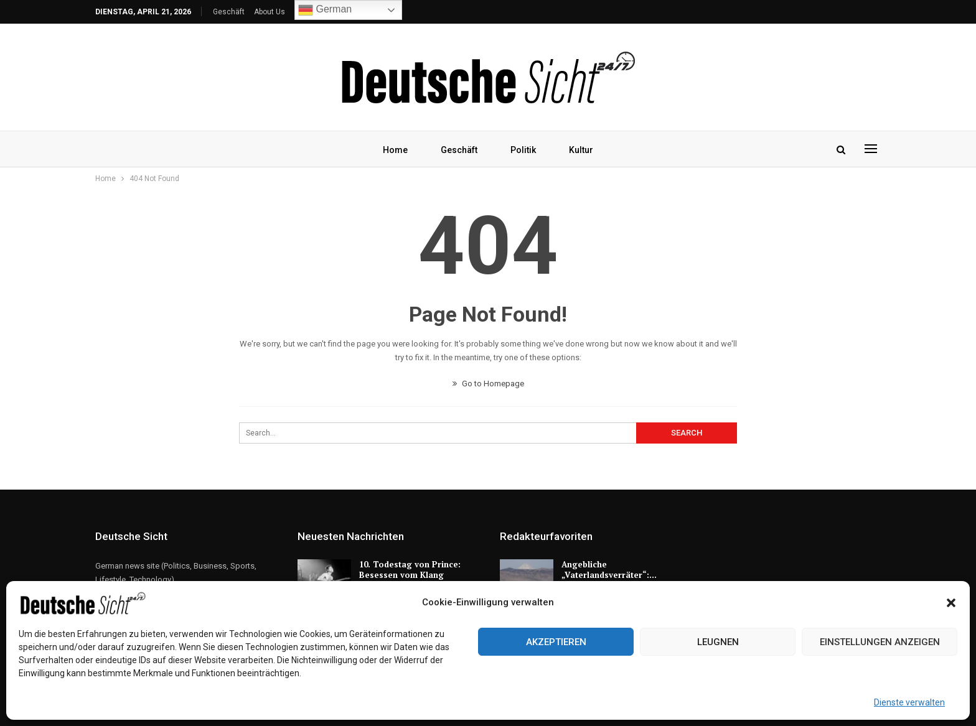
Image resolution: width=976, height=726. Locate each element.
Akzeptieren (556, 642)
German (325, 9)
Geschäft (229, 11)
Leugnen (718, 642)
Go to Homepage (488, 383)
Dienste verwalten (909, 702)
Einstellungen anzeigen (880, 642)
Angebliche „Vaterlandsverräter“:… (609, 569)
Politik (523, 150)
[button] (951, 603)
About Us (269, 11)
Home (395, 150)
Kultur (581, 150)
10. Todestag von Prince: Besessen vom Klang (410, 569)
